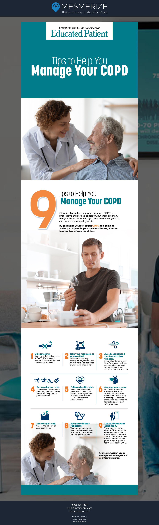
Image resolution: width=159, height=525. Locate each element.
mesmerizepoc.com (79, 511)
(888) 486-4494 (79, 504)
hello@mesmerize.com (79, 507)
